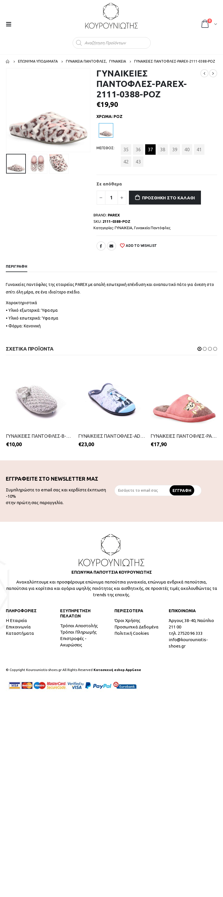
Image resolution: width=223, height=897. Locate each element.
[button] (199, 348)
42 (126, 161)
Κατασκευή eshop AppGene (117, 670)
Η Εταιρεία (16, 620)
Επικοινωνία (18, 626)
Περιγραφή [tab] (16, 266)
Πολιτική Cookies (131, 633)
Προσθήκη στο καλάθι (168, 197)
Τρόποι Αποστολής (79, 625)
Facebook (101, 246)
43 (138, 161)
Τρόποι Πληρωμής (78, 632)
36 (138, 149)
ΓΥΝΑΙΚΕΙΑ (123, 228)
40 (187, 149)
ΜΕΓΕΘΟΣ (105, 148)
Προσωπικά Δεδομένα (136, 626)
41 (199, 149)
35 (126, 149)
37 (150, 149)
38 (162, 149)
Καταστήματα (20, 633)
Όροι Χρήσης (127, 620)
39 (174, 149)
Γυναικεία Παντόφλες (152, 228)
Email (111, 246)
